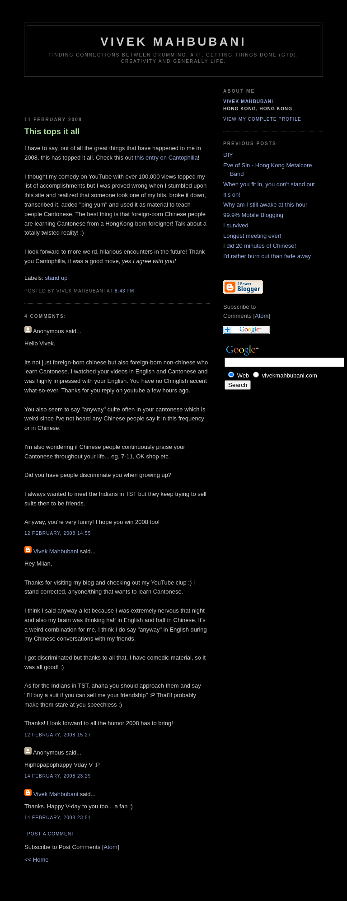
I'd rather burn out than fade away (267, 256)
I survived (236, 225)
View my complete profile (262, 119)
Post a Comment (51, 833)
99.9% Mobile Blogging (253, 215)
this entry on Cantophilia (166, 157)
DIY (228, 154)
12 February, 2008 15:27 (57, 734)
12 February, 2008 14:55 (57, 533)
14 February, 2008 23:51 (57, 817)
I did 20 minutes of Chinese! (259, 245)
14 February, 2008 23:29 (57, 776)
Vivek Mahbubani (173, 41)
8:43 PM (124, 290)
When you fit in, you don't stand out (269, 184)
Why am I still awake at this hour (265, 204)
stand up (56, 277)
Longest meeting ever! (252, 235)
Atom (110, 847)
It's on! (231, 194)
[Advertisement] (77, 94)
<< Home (36, 859)
